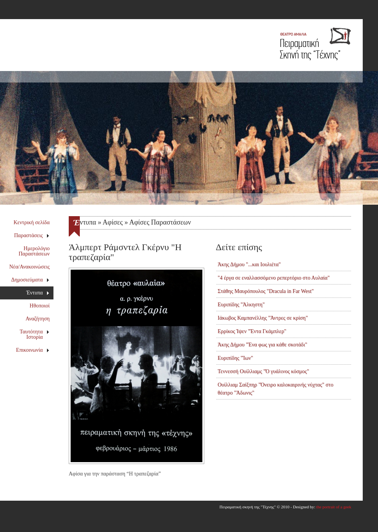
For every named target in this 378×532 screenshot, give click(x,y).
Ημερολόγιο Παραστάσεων (34, 251)
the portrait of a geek (333, 507)
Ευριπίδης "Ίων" (235, 358)
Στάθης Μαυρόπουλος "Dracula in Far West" (266, 291)
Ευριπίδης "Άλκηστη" (241, 304)
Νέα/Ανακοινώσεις (29, 267)
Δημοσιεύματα (30, 280)
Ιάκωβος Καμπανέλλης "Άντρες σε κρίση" (263, 318)
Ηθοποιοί (40, 306)
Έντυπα (38, 293)
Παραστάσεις (32, 235)
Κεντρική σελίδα (32, 222)
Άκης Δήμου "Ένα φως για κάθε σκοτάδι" (262, 345)
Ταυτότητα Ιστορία (35, 334)
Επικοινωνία (32, 350)
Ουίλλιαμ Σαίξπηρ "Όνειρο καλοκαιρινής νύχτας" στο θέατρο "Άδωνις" (275, 389)
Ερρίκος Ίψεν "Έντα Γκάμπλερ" (252, 331)
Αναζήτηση (38, 319)
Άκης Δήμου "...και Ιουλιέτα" (249, 264)
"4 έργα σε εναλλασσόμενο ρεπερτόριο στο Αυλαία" (274, 278)
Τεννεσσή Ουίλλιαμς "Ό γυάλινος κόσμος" (263, 371)
